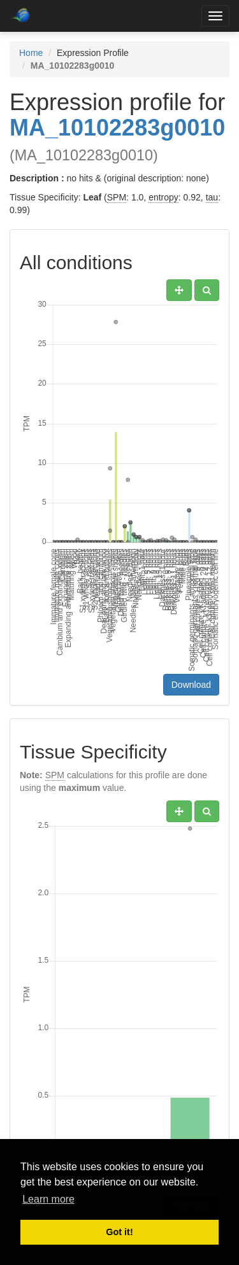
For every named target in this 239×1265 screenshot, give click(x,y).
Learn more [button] (48, 1199)
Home (31, 53)
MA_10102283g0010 (117, 128)
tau (212, 197)
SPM (116, 197)
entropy (163, 197)
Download (191, 685)
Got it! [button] (119, 1232)
